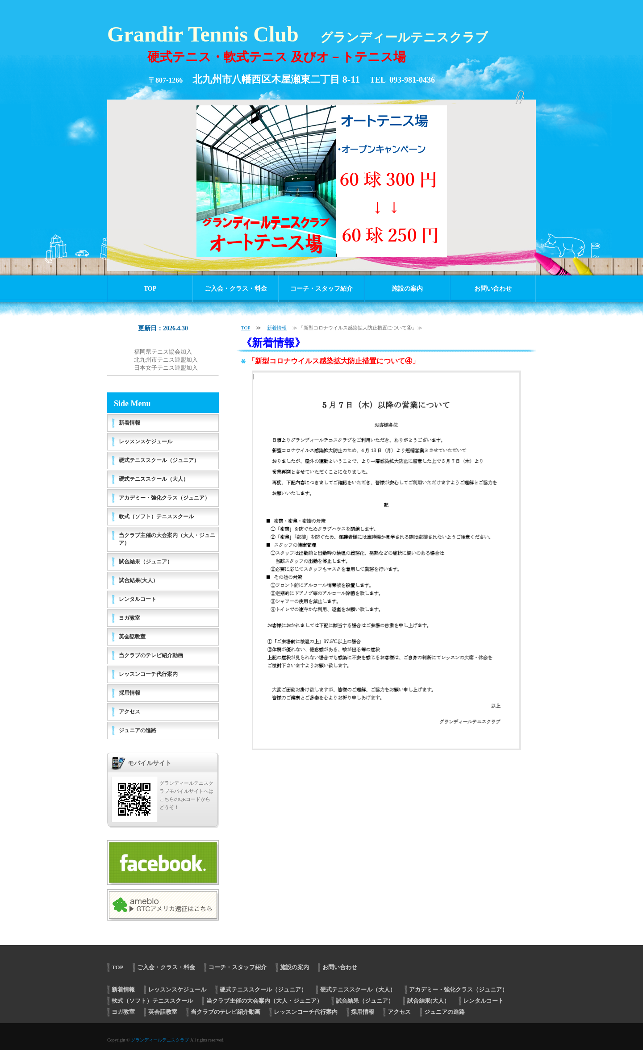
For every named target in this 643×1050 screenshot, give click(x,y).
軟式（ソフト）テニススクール (156, 516)
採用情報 (129, 693)
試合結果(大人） (138, 580)
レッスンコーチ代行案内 (148, 674)
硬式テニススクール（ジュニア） (159, 460)
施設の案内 (407, 288)
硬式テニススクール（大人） (153, 479)
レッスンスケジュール (145, 441)
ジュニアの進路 (137, 730)
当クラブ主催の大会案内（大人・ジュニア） (167, 539)
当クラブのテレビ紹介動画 (151, 655)
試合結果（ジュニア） (145, 561)
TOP (150, 288)
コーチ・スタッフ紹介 (321, 288)
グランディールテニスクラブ (160, 1040)
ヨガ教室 (129, 618)
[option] (321, 181)
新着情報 (277, 327)
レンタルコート (137, 599)
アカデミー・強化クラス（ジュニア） (164, 498)
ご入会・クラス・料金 (236, 288)
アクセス (129, 711)
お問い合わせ (493, 288)
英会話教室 (132, 636)
